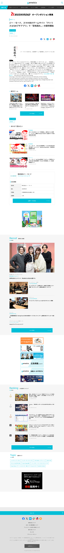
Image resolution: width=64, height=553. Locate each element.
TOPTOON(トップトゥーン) (39, 460)
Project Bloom (14, 466)
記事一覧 (3, 7)
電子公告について (32, 529)
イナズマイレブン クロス (15, 460)
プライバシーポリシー (32, 534)
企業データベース (13, 7)
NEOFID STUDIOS (41, 466)
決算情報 (43, 7)
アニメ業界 (51, 7)
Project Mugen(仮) (25, 463)
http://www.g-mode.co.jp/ (24, 175)
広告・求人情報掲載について (32, 525)
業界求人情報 (24, 7)
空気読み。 (12, 33)
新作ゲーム (12, 19)
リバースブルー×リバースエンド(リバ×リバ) (39, 463)
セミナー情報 (34, 7)
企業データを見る (32, 201)
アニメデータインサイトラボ (27, 460)
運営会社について (32, 522)
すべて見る (32, 113)
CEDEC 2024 (48, 460)
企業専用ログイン (32, 546)
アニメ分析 (60, 7)
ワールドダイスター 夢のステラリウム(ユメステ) (27, 466)
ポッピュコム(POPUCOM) (15, 463)
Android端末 (46, 74)
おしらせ (32, 532)
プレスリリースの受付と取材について (32, 527)
